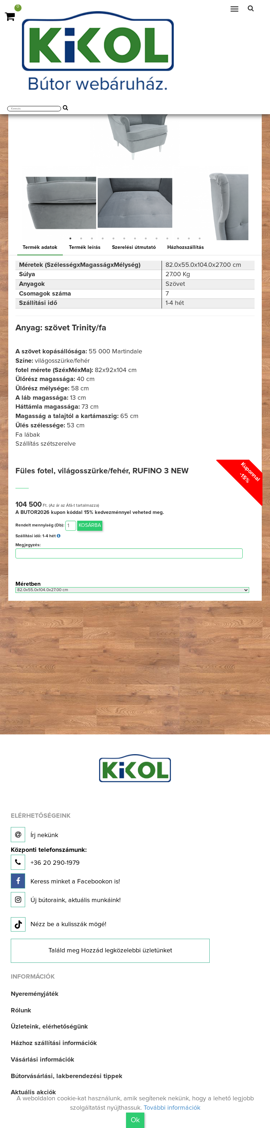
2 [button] (81, 238)
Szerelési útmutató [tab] (134, 247)
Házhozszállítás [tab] (185, 247)
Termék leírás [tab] (85, 247)
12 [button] (188, 238)
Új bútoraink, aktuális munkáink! (66, 899)
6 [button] (124, 238)
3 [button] (92, 238)
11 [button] (178, 238)
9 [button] (156, 238)
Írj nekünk (34, 834)
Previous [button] (15, 202)
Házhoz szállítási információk (54, 1043)
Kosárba (90, 525)
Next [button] (254, 202)
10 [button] (167, 238)
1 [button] (70, 238)
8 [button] (145, 238)
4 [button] (102, 238)
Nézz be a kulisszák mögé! (58, 924)
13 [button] (199, 238)
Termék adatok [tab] (40, 247)
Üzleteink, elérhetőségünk (49, 1026)
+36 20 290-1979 (49, 858)
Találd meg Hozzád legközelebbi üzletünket (110, 950)
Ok (135, 1120)
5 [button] (113, 238)
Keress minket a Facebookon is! (65, 880)
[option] (59, 203)
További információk (172, 1108)
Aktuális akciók (33, 1092)
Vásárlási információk (42, 1060)
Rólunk (21, 1010)
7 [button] (135, 238)
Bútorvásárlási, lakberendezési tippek (66, 1076)
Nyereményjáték (35, 994)
